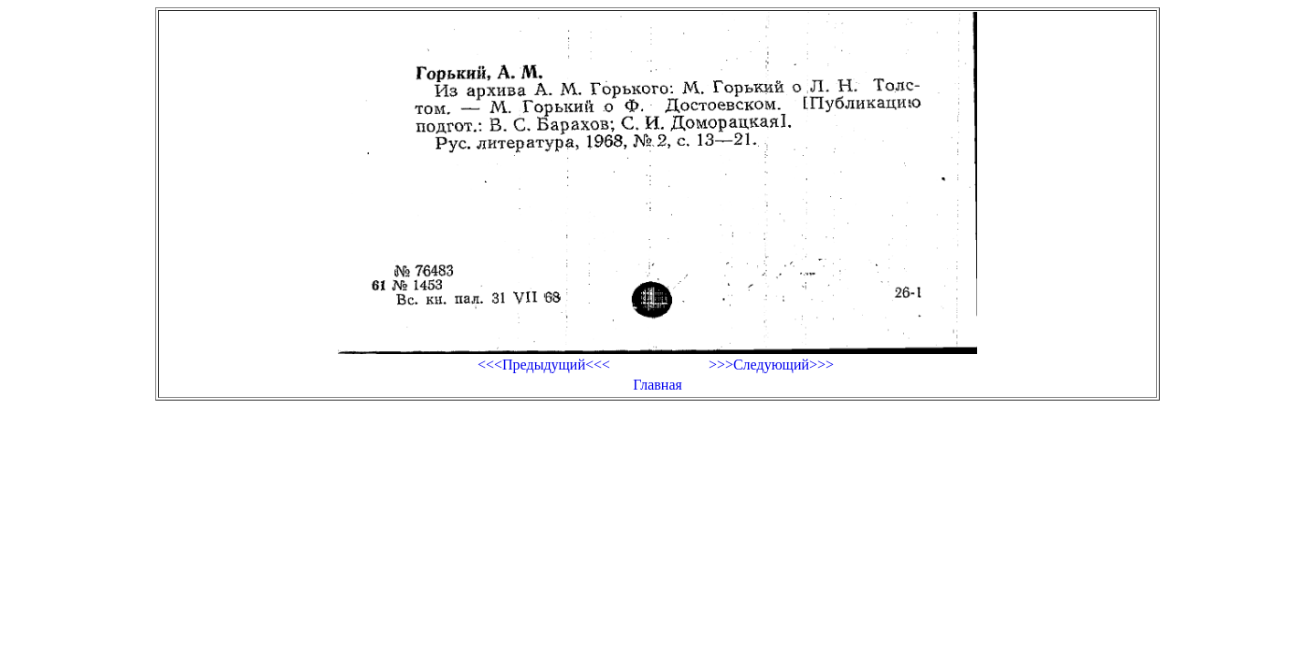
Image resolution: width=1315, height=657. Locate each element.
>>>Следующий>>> (771, 364)
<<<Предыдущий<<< (544, 364)
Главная (657, 384)
